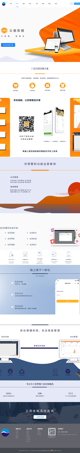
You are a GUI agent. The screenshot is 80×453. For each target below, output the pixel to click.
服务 (24, 3)
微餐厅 (17, 437)
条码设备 (39, 434)
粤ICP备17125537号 (56, 450)
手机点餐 (28, 439)
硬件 (30, 3)
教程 (49, 3)
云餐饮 (17, 432)
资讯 (56, 3)
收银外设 (39, 432)
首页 (11, 3)
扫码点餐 (28, 437)
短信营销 (28, 436)
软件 (17, 3)
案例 (43, 3)
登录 (72, 3)
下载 (36, 3)
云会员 (17, 434)
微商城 (17, 436)
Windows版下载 (8, 45)
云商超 (17, 431)
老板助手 (28, 441)
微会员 (28, 434)
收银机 (38, 431)
